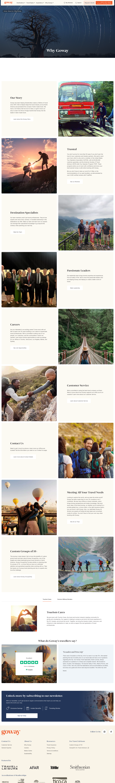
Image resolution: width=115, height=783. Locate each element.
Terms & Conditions (52, 750)
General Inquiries (6, 748)
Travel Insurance (51, 745)
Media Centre (28, 750)
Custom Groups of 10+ (76, 745)
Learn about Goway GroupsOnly (22, 576)
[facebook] (111, 731)
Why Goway (27, 745)
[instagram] (104, 731)
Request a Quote (89, 3)
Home (5, 11)
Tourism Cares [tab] (47, 600)
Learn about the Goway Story (21, 119)
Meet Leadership (75, 288)
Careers (26, 748)
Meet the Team (17, 232)
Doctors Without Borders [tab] (64, 599)
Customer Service (7, 745)
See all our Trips (75, 521)
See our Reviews (75, 181)
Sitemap (49, 753)
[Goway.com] (9, 3)
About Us (10, 11)
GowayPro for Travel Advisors (79, 748)
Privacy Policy (51, 748)
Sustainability (28, 753)
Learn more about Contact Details (23, 457)
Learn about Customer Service (79, 401)
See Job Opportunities (19, 348)
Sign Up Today (22, 715)
